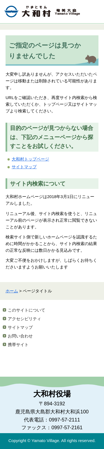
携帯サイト (18, 344)
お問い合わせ (20, 336)
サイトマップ (24, 166)
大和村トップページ (30, 159)
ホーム (12, 290)
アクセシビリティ (24, 318)
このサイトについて (26, 310)
